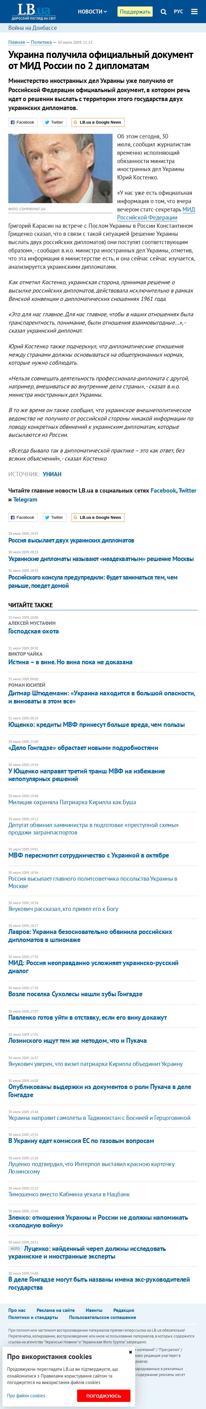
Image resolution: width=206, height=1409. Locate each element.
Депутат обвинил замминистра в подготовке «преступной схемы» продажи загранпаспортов (93, 828)
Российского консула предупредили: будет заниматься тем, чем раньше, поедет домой (93, 581)
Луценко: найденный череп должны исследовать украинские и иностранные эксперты (87, 1252)
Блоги (109, 34)
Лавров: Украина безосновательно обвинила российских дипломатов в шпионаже (90, 935)
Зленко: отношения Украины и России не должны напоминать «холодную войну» (98, 1221)
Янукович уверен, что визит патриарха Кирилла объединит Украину (95, 1064)
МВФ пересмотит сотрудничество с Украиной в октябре (88, 855)
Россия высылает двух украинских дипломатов (71, 540)
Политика (41, 42)
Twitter (187, 490)
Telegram (25, 499)
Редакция (123, 1310)
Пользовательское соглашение (102, 1317)
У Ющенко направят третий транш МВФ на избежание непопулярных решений (86, 775)
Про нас (17, 1310)
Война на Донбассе (32, 27)
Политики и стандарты (33, 1317)
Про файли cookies (26, 1396)
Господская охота (33, 631)
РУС (178, 11)
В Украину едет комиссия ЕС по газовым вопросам (81, 1140)
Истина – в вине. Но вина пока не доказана (70, 661)
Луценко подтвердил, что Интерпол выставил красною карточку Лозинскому (91, 1167)
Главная (16, 42)
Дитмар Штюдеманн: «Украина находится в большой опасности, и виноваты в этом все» (101, 697)
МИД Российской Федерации (156, 213)
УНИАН (52, 474)
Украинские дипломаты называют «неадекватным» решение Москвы (101, 559)
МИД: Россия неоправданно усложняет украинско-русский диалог (93, 966)
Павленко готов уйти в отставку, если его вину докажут (87, 1017)
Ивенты (94, 1310)
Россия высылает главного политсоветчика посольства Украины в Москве (92, 882)
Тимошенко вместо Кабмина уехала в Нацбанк (69, 1194)
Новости (92, 11)
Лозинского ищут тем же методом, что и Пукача (77, 1040)
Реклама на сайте (56, 1310)
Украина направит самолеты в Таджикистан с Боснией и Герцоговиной (99, 1118)
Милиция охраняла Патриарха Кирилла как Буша (72, 802)
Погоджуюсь (103, 1396)
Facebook (163, 490)
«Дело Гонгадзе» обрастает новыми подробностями (83, 747)
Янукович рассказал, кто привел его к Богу (63, 909)
